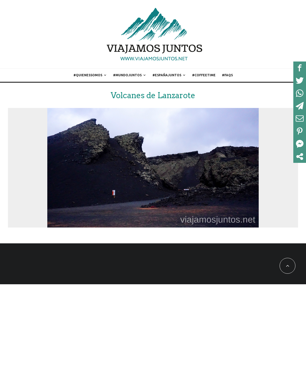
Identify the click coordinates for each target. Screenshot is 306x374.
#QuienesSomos (87, 75)
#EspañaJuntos (166, 75)
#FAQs (227, 75)
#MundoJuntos (127, 75)
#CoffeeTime (204, 75)
